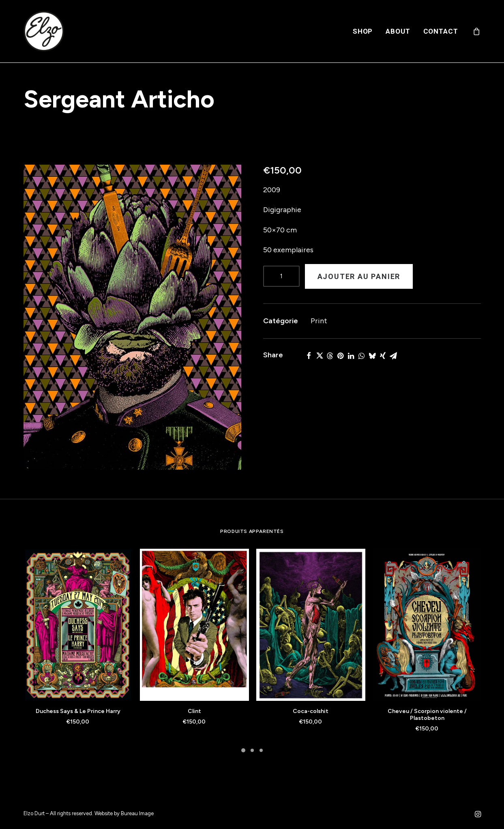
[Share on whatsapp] (362, 356)
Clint (194, 711)
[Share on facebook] (309, 356)
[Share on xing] (383, 356)
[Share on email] (393, 356)
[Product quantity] (281, 276)
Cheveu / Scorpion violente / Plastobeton (427, 715)
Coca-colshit (310, 711)
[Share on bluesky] (372, 356)
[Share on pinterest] (340, 356)
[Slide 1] (243, 750)
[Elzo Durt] (44, 31)
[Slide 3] (261, 750)
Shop (363, 31)
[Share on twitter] (319, 356)
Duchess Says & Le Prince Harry (78, 711)
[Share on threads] (330, 356)
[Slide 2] (252, 750)
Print (319, 320)
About (398, 31)
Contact (440, 31)
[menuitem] (362, 31)
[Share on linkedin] (351, 356)
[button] (132, 317)
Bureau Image (137, 813)
